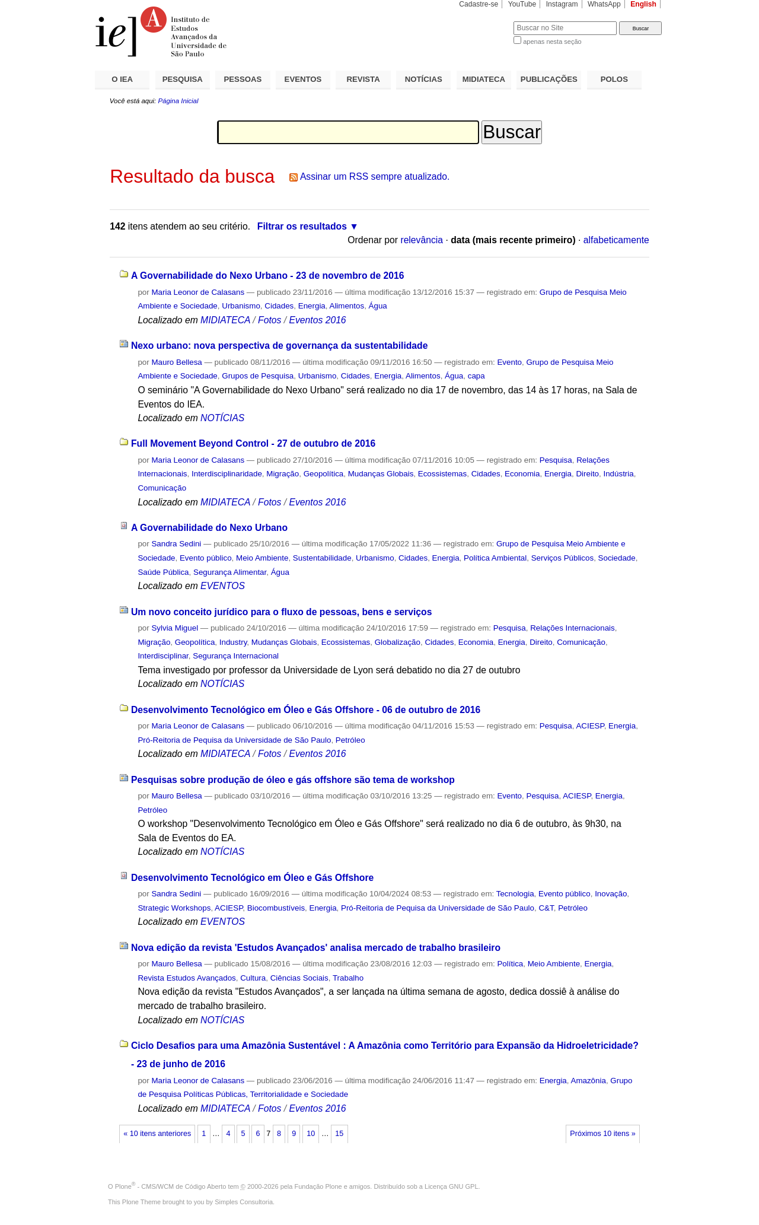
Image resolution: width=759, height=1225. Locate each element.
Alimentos (346, 305)
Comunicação (162, 487)
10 (311, 1133)
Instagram (562, 4)
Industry (233, 642)
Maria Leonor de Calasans (197, 292)
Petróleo (350, 740)
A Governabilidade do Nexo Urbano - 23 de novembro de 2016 (267, 276)
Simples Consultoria (244, 1201)
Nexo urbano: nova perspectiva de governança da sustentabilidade (279, 346)
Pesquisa (556, 460)
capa (476, 375)
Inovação (611, 893)
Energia (312, 305)
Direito (587, 473)
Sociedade (617, 557)
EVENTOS (303, 79)
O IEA (122, 79)
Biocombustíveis (276, 907)
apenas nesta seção (552, 41)
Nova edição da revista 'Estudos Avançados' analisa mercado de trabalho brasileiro (315, 948)
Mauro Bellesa (176, 362)
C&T (545, 907)
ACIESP (590, 725)
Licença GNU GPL (451, 1186)
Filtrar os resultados (302, 226)
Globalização (397, 642)
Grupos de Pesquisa (258, 375)
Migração (282, 473)
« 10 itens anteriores (157, 1133)
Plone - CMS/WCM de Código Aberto (171, 1186)
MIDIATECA (484, 79)
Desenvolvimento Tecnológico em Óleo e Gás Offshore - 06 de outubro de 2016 (305, 710)
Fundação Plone (318, 1186)
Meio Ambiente (262, 557)
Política (510, 963)
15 (339, 1133)
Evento (509, 362)
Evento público (206, 557)
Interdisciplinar (163, 655)
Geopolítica (324, 473)
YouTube (522, 4)
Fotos (269, 320)
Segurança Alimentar (229, 572)
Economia (522, 473)
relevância (421, 240)
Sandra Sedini (176, 543)
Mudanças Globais (381, 473)
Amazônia (587, 1080)
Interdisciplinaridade (227, 473)
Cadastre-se (478, 4)
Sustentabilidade (322, 557)
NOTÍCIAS (423, 79)
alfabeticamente (616, 240)
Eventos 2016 (317, 320)
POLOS (614, 79)
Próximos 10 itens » (602, 1133)
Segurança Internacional (236, 655)
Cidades (279, 305)
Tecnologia (515, 893)
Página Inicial (178, 100)
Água (378, 305)
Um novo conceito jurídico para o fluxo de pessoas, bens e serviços (281, 612)
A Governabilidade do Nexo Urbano (209, 528)
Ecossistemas (442, 473)
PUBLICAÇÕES (549, 79)
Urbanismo (241, 305)
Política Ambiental (495, 557)
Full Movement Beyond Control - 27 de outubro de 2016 (253, 443)
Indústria (618, 473)
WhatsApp (604, 4)
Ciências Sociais (299, 977)
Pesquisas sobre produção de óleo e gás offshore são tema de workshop (293, 780)
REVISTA (363, 79)
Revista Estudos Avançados (186, 977)
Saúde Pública (163, 572)
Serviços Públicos (562, 557)
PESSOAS (243, 79)
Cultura (253, 977)
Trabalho (348, 977)
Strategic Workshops (174, 907)
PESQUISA (182, 79)
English (643, 4)
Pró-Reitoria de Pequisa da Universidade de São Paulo (234, 740)
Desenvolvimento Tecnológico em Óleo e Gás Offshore (252, 878)
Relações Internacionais (572, 627)
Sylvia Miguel (174, 627)
